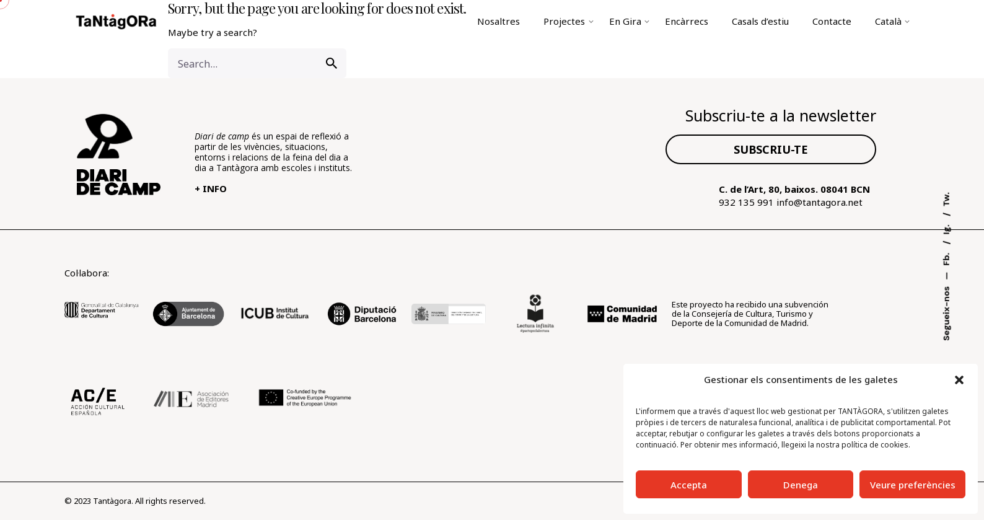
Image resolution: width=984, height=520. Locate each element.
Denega (800, 484)
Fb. (946, 257)
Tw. (946, 199)
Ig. (946, 228)
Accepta (688, 484)
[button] (959, 380)
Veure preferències (912, 484)
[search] (331, 63)
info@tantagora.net (819, 202)
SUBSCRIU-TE (771, 149)
